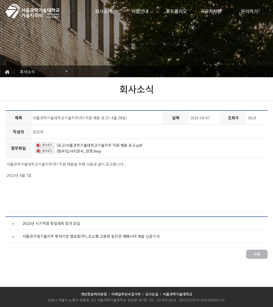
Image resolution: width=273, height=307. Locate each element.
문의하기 (249, 11)
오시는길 (151, 294)
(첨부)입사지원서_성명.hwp (79, 151)
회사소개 (103, 11)
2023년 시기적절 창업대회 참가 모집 (51, 223)
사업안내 (139, 11)
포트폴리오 (176, 11)
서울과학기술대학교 (177, 294)
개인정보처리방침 (94, 294)
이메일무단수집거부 (126, 294)
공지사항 (212, 11)
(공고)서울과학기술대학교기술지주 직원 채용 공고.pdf (99, 145)
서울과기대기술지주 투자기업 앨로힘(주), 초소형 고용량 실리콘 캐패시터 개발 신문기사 (91, 236)
